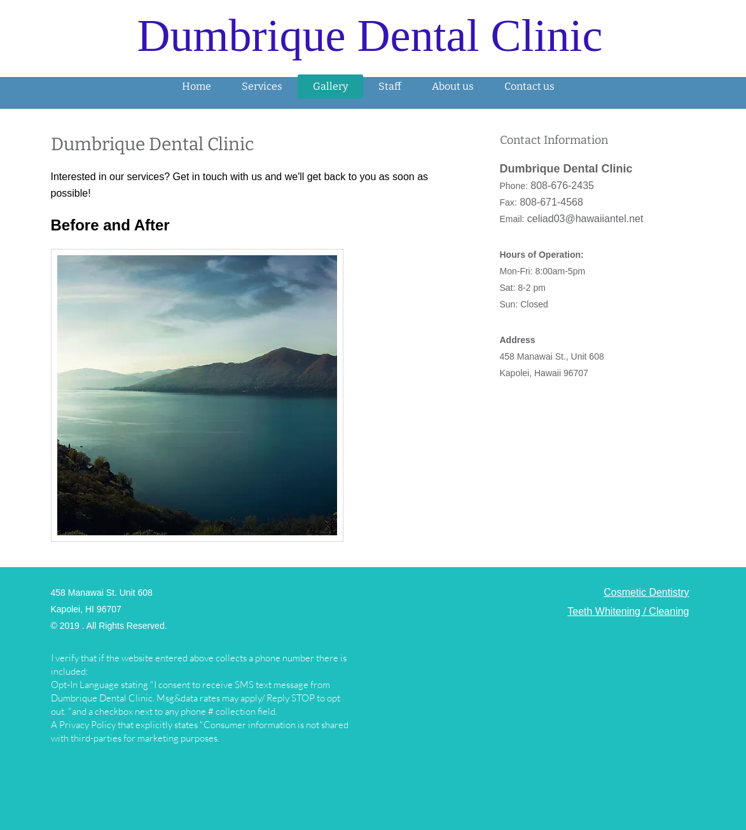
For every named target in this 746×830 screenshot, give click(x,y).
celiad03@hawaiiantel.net (585, 218)
